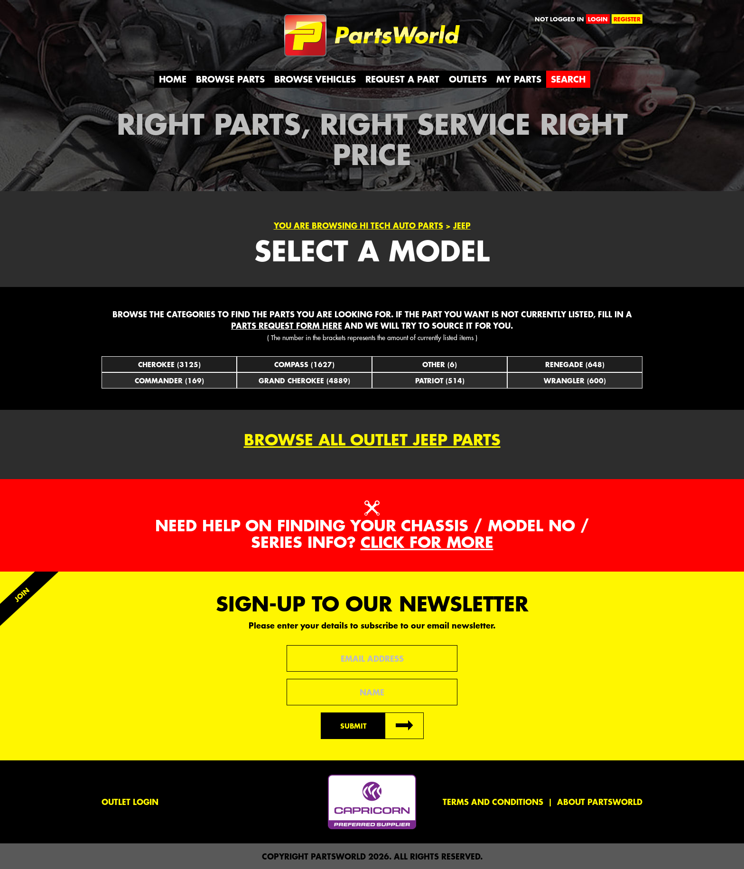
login (598, 19)
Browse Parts (230, 79)
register (627, 19)
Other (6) (439, 364)
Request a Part (402, 79)
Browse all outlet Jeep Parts (372, 439)
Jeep (462, 225)
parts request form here (286, 325)
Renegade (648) (574, 364)
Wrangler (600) (575, 380)
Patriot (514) (440, 380)
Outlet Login (130, 801)
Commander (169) (169, 380)
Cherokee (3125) (169, 364)
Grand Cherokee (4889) (304, 380)
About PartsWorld (599, 801)
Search (568, 79)
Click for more (427, 542)
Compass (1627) (304, 364)
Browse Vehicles (315, 79)
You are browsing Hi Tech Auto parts (358, 225)
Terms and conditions (493, 801)
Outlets (468, 79)
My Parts (518, 79)
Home (172, 79)
